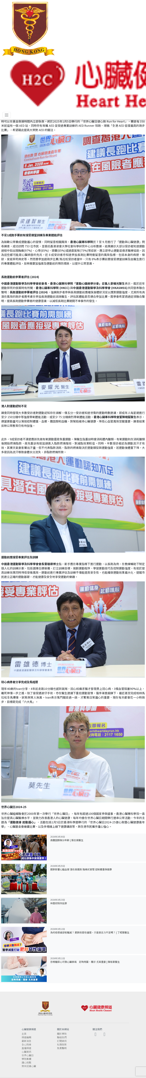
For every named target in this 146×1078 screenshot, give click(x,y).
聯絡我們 (62, 1037)
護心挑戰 (26, 1062)
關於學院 (62, 1033)
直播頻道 (26, 1048)
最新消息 (26, 1041)
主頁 (24, 1033)
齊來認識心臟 (29, 1066)
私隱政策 (62, 1044)
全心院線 (26, 1044)
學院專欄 (26, 1059)
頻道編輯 (26, 1037)
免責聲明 (62, 1048)
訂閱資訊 (62, 1041)
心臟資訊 (26, 1051)
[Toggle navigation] (6, 115)
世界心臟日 (28, 1055)
